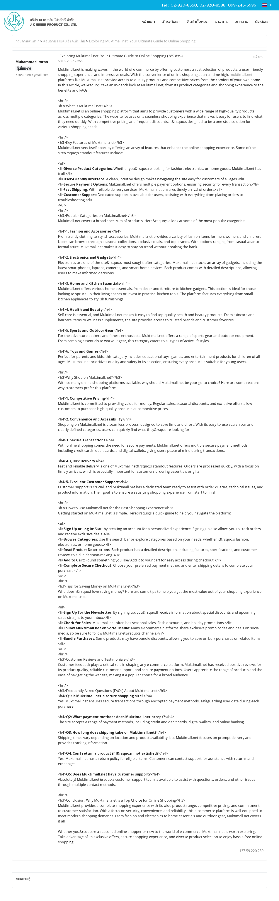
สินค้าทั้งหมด (197, 21)
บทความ (241, 21)
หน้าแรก (148, 21)
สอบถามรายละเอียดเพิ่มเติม (64, 41)
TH (267, 5)
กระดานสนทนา (27, 41)
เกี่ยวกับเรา (171, 21)
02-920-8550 (184, 5)
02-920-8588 (212, 5)
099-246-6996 (242, 5)
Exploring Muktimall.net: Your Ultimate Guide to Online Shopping (142, 41)
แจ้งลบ (258, 56)
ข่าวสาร (221, 21)
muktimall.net (241, 74)
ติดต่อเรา (262, 21)
